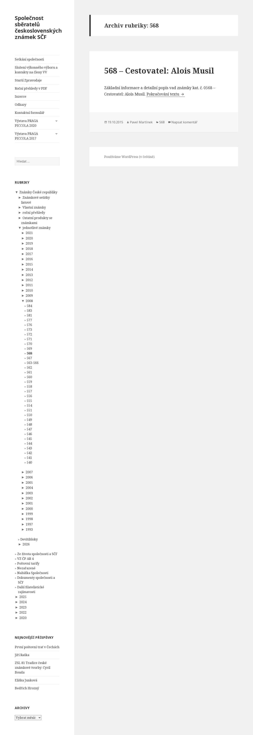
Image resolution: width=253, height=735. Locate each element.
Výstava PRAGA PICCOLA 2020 (26, 123)
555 (29, 401)
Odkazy (20, 104)
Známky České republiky (38, 192)
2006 (29, 477)
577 (29, 320)
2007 (29, 472)
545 (29, 438)
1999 (29, 514)
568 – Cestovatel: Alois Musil (159, 70)
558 (29, 386)
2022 (22, 612)
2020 (29, 238)
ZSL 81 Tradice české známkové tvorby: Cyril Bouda (32, 668)
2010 (29, 290)
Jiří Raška (22, 655)
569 (29, 348)
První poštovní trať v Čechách (37, 647)
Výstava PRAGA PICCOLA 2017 (26, 136)
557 (29, 391)
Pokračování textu (165, 94)
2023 (22, 607)
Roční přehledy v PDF (31, 88)
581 (29, 315)
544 (29, 443)
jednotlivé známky (37, 228)
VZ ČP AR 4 (25, 558)
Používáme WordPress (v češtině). (129, 157)
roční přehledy (34, 212)
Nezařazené (26, 568)
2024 (22, 602)
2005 (29, 482)
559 (29, 382)
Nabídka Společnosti (32, 573)
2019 (29, 243)
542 (29, 453)
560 (29, 377)
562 (29, 367)
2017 (29, 254)
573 (29, 329)
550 (29, 415)
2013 (29, 275)
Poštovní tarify (28, 563)
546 (29, 434)
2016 (29, 259)
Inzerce (20, 96)
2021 (29, 233)
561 (29, 372)
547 (29, 429)
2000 (29, 508)
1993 (29, 529)
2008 (29, 301)
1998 (29, 519)
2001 (29, 503)
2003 (29, 493)
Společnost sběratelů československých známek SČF (38, 27)
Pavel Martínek (141, 122)
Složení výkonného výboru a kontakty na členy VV (36, 69)
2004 (29, 488)
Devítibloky (29, 539)
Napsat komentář (184, 122)
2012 (29, 280)
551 (29, 410)
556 (29, 396)
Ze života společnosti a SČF (37, 554)
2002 (29, 498)
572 (29, 334)
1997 (29, 524)
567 (29, 358)
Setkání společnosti (29, 59)
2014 (29, 269)
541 (29, 457)
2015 (29, 264)
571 (29, 339)
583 (29, 310)
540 (29, 462)
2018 (29, 249)
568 (29, 353)
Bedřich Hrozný (27, 688)
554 (29, 405)
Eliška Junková (26, 680)
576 (29, 325)
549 (29, 420)
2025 (22, 597)
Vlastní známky (34, 207)
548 (29, 424)
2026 (26, 544)
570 (29, 344)
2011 (29, 285)
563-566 (33, 363)
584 (29, 306)
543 (29, 448)
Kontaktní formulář (29, 113)
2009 (29, 295)
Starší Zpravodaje (28, 80)
